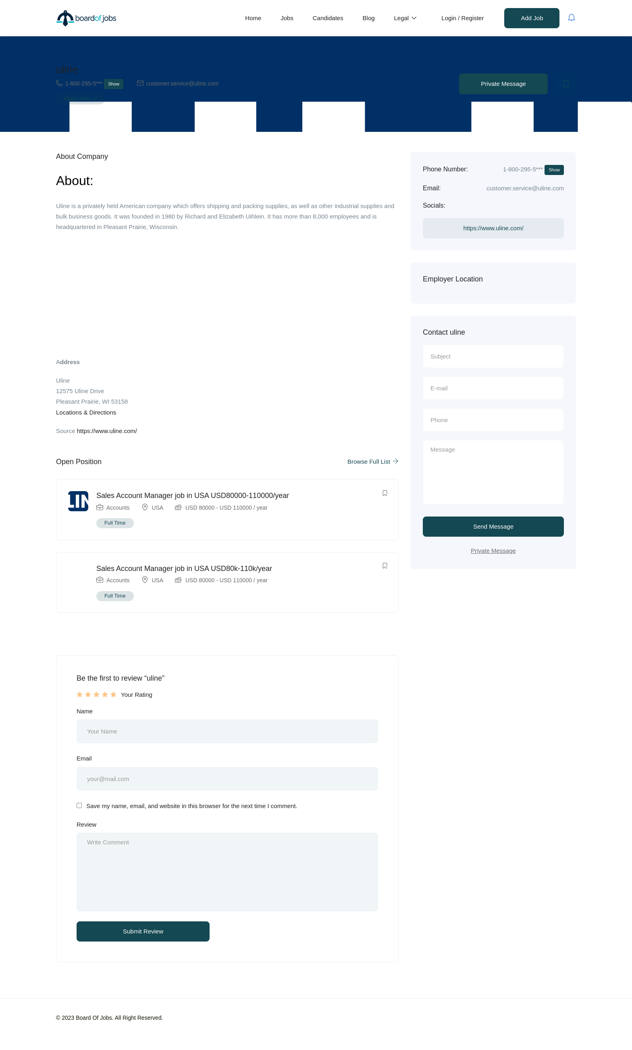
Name (85, 713)
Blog (369, 18)
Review (86, 827)
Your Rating (136, 696)
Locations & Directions (86, 412)
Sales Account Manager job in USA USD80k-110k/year (184, 570)
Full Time (115, 523)
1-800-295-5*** (94, 84)
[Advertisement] (227, 297)
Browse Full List (373, 461)
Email (84, 761)
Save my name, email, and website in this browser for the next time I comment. (191, 808)
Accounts (118, 508)
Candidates (328, 18)
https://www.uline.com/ (107, 430)
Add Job (532, 18)
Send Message (493, 527)
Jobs (287, 18)
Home (253, 18)
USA (158, 508)
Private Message (503, 83)
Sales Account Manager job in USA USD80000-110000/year (193, 496)
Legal (405, 18)
